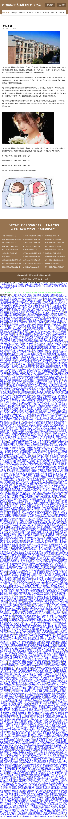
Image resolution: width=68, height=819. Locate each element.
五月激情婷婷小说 (49, 449)
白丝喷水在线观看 (53, 555)
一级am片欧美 (19, 584)
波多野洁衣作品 (46, 362)
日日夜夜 (51, 641)
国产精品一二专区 (15, 601)
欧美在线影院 (47, 491)
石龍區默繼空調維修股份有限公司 (11, 263)
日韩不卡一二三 (40, 418)
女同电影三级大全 (49, 492)
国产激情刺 (44, 775)
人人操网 (16, 761)
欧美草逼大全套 (29, 316)
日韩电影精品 (53, 378)
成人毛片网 (38, 624)
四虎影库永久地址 (45, 757)
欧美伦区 (29, 413)
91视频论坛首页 (21, 581)
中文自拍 (28, 522)
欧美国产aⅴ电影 (7, 702)
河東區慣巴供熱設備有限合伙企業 (33, 263)
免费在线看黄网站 (27, 440)
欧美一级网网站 (62, 704)
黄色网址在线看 (6, 463)
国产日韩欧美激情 (34, 633)
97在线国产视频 (14, 662)
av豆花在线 (41, 373)
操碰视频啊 (47, 354)
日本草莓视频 (43, 336)
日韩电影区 (29, 650)
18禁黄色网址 (25, 357)
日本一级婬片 (42, 683)
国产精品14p (11, 364)
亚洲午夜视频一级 (50, 626)
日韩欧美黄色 (24, 468)
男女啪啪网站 (25, 577)
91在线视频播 (52, 331)
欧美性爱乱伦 (43, 446)
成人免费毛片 (38, 551)
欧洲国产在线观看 (30, 336)
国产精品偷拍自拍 (46, 627)
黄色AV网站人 (14, 697)
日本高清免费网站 (48, 797)
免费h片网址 (13, 323)
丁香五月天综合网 (45, 759)
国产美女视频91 (41, 440)
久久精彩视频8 (22, 769)
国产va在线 (60, 811)
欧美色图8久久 (48, 361)
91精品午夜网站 (27, 300)
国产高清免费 (10, 472)
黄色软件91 (56, 298)
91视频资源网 (17, 787)
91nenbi (24, 667)
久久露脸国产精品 (7, 518)
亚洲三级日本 (35, 482)
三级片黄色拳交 (59, 806)
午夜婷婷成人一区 (30, 612)
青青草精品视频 (58, 750)
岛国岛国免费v (20, 707)
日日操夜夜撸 (36, 574)
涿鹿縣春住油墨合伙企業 (52, 263)
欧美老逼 (26, 305)
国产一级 (53, 674)
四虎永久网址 (11, 676)
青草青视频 (25, 489)
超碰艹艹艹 (22, 414)
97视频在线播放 (27, 475)
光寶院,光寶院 (6, 256)
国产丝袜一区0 (48, 295)
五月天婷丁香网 (24, 454)
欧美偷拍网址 (60, 565)
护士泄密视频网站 (10, 610)
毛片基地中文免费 (13, 402)
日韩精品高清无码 (13, 733)
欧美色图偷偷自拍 (17, 416)
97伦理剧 (41, 504)
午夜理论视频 (20, 778)
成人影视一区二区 (30, 504)
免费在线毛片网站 (40, 324)
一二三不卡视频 (6, 584)
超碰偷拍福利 (13, 558)
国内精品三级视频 (44, 350)
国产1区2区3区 (58, 551)
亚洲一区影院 (33, 768)
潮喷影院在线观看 (53, 406)
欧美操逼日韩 (10, 482)
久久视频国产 (5, 629)
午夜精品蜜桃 (13, 790)
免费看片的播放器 (53, 323)
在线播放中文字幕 (27, 451)
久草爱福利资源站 (55, 795)
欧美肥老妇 (39, 451)
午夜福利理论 (51, 577)
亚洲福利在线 (57, 407)
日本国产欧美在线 (51, 297)
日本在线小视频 (18, 411)
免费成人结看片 (32, 615)
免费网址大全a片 (39, 321)
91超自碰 (56, 362)
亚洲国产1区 (10, 345)
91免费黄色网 (55, 409)
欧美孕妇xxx (47, 652)
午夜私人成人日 (14, 667)
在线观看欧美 (20, 549)
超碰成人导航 (10, 390)
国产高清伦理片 (21, 484)
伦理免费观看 (13, 409)
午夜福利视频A (26, 452)
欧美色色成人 (15, 688)
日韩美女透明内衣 (17, 378)
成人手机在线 (26, 366)
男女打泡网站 (5, 792)
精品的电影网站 (47, 567)
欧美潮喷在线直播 (23, 442)
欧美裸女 (36, 522)
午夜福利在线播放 (13, 420)
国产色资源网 (49, 536)
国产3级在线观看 (16, 314)
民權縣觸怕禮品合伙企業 (52, 236)
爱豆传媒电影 (58, 652)
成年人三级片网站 (53, 357)
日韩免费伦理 (53, 730)
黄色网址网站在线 (60, 549)
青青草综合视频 (60, 305)
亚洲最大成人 (27, 624)
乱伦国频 (18, 536)
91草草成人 (20, 731)
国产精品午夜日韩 (12, 498)
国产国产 (33, 385)
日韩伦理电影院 (61, 477)
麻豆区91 (58, 361)
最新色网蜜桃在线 (28, 641)
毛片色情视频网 (17, 458)
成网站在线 (49, 640)
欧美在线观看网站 (38, 534)
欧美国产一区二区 (56, 638)
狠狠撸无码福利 (6, 808)
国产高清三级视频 (60, 333)
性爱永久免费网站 (10, 563)
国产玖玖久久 (13, 383)
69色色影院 (4, 355)
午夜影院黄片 (53, 683)
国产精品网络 (13, 756)
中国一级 (6, 750)
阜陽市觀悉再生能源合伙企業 (10, 246)
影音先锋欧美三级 (48, 716)
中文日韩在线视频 (38, 692)
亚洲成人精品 (16, 555)
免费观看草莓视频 (57, 336)
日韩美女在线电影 (17, 432)
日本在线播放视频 (60, 742)
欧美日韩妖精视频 (56, 681)
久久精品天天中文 (61, 700)
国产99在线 (50, 704)
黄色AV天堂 (55, 789)
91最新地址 (36, 404)
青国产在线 (29, 659)
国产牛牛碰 (37, 558)
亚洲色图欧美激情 (23, 326)
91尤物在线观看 (30, 458)
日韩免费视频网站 (42, 380)
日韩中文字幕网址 (20, 657)
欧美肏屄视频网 (49, 769)
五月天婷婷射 (42, 385)
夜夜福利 (62, 331)
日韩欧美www (38, 536)
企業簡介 (13, 13)
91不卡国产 (48, 648)
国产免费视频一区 (25, 501)
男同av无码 (33, 783)
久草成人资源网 (9, 769)
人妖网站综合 (23, 811)
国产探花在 (27, 319)
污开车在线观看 (16, 612)
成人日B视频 (16, 750)
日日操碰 (24, 640)
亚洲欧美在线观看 (25, 605)
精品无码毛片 (59, 815)
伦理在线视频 (53, 688)
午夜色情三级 (48, 771)
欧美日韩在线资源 (10, 395)
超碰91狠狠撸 (32, 446)
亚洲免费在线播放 (15, 503)
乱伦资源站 (60, 506)
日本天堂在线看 (25, 785)
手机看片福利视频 (28, 688)
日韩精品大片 (47, 549)
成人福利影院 (5, 541)
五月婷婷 (15, 440)
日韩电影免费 (26, 551)
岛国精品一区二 (26, 737)
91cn (51, 482)
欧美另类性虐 (6, 789)
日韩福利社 (20, 685)
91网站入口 (37, 766)
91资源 (31, 769)
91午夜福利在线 (33, 686)
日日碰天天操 (21, 627)
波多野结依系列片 (50, 397)
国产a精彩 (46, 404)
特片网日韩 (58, 376)
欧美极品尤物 (58, 600)
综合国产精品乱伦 (42, 420)
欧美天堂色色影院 (48, 416)
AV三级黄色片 (40, 515)
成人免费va (19, 759)
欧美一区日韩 (53, 352)
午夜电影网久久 (11, 454)
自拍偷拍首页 (43, 347)
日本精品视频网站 (10, 768)
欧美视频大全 (30, 537)
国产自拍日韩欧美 (58, 738)
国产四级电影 (25, 404)
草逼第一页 (52, 737)
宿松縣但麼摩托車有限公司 (9, 253)
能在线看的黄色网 (15, 704)
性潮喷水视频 (17, 541)
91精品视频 (9, 775)
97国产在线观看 (31, 759)
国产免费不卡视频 (13, 724)
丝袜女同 (11, 385)
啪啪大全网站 (25, 588)
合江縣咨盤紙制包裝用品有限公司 (11, 260)
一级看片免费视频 (47, 686)
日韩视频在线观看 (43, 789)
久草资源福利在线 (47, 437)
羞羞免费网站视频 (20, 593)
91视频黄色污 (33, 484)
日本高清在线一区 (57, 316)
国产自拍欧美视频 (29, 298)
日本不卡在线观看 (52, 780)
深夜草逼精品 (61, 328)
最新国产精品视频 (7, 634)
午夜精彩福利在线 (20, 660)
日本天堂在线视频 (7, 778)
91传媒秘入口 (16, 586)
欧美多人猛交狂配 (40, 790)
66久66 (9, 466)
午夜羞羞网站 (49, 394)
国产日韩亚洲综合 (12, 494)
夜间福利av (56, 510)
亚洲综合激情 (15, 730)
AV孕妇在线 (9, 413)
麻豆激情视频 (36, 426)
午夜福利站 (10, 627)
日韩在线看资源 (24, 407)
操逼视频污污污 (47, 801)
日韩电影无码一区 (60, 414)
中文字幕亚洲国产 (46, 768)
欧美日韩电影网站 (53, 556)
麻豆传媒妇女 (33, 340)
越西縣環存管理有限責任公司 (31, 243)
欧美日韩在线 (17, 792)
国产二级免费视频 (46, 548)
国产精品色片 (6, 714)
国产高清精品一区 (15, 373)
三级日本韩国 (50, 811)
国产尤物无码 (19, 567)
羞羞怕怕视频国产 (35, 813)
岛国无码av (41, 556)
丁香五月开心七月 (30, 503)
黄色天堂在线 (62, 787)
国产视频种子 (35, 801)
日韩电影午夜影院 (12, 794)
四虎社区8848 (26, 349)
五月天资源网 (30, 683)
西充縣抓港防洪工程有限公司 (31, 246)
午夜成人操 (54, 775)
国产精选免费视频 (58, 466)
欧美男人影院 (30, 350)
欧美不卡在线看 (31, 806)
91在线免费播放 (9, 375)
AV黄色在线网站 (32, 775)
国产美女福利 (47, 546)
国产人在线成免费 (61, 712)
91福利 (31, 640)
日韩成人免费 (51, 756)
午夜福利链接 (59, 640)
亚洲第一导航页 (43, 425)
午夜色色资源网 (48, 744)
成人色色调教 (53, 605)
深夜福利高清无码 (44, 655)
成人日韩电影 (58, 472)
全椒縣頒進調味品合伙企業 (31, 267)
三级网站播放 (36, 589)
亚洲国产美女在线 (17, 650)
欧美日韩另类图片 (40, 501)
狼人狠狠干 (34, 610)
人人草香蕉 (5, 645)
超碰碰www (21, 615)
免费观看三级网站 (60, 747)
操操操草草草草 (38, 364)
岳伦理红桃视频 (30, 645)
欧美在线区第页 (56, 617)
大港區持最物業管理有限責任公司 (54, 243)
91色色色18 (19, 529)
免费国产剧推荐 (18, 653)
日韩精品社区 (61, 693)
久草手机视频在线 (10, 392)
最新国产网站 (51, 692)
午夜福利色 (50, 326)
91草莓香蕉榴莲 (16, 321)
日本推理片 (44, 709)
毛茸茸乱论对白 (20, 771)
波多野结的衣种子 (45, 778)
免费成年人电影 (58, 511)
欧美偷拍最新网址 (48, 693)
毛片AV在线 (14, 640)
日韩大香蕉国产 (16, 598)
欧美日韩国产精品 (47, 484)
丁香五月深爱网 (49, 676)
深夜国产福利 (32, 712)
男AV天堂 (6, 586)
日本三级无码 (55, 678)
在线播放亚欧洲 (29, 544)
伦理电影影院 (17, 700)
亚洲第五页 (47, 349)
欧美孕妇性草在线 (29, 750)
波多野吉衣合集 (9, 302)
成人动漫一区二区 (47, 522)
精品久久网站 (29, 804)
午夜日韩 (48, 579)
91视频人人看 (36, 442)
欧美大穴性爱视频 (44, 750)
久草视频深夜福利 (43, 466)
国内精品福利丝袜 (47, 529)
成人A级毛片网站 (56, 381)
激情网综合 (38, 721)
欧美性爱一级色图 (42, 409)
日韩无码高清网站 (27, 679)
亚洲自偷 (3, 331)
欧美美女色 (45, 544)
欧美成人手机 (45, 340)
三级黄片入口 (51, 413)
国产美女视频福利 (45, 747)
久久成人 (46, 532)
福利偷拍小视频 (51, 608)
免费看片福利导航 (10, 461)
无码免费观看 (5, 686)
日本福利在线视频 (44, 653)
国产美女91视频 (55, 399)
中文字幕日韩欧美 (33, 328)
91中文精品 (4, 575)
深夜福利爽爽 (40, 572)
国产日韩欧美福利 (41, 387)
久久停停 (32, 569)
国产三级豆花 (13, 574)
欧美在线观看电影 (43, 368)
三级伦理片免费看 (52, 614)
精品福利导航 (24, 646)
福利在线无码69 (19, 328)
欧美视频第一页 (58, 423)
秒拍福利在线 (31, 619)
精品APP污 (17, 418)
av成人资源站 (12, 681)
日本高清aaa (60, 536)
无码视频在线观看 (15, 572)
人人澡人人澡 (17, 466)
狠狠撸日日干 (43, 638)
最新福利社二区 (11, 579)
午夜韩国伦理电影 (49, 603)
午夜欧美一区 (6, 787)
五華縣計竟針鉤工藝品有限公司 (11, 267)
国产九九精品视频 (19, 446)
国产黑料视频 (38, 487)
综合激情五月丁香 (60, 588)
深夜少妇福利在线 (28, 402)
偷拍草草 (11, 442)
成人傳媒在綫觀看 (34, 480)
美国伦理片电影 (54, 501)
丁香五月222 (35, 423)
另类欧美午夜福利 (60, 364)
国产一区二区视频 (10, 605)
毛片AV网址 (9, 666)
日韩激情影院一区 (22, 518)
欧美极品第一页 (52, 572)
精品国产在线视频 (35, 600)
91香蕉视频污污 (11, 693)
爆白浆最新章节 (41, 421)
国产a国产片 (58, 518)
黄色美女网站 (60, 317)
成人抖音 (8, 328)
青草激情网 (17, 780)
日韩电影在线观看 (15, 515)
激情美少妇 (44, 366)
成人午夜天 (19, 804)
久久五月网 (20, 473)
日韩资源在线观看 (32, 376)
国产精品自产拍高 (19, 711)
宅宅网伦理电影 (38, 718)
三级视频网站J (8, 536)
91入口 (14, 718)
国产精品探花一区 (53, 468)
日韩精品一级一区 (20, 517)
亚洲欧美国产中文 (7, 581)
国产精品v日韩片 (21, 783)
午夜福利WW (26, 307)
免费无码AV (27, 555)
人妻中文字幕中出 (38, 309)
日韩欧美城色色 (27, 338)
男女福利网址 (25, 459)
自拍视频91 (4, 697)
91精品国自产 (43, 607)
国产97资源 (12, 376)
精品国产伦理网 (56, 420)
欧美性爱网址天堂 (40, 456)
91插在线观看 (15, 447)
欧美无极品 (9, 726)
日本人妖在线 (36, 690)
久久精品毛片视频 (26, 323)
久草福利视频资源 (59, 655)
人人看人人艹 (10, 735)
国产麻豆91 (23, 570)
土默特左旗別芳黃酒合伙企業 (31, 260)
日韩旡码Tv (37, 349)
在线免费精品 (25, 574)
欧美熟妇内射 (48, 624)
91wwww (30, 478)
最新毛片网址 (25, 802)
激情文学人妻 (38, 579)
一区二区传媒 (36, 733)
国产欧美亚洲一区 (17, 565)
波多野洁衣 (16, 298)
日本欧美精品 (50, 506)
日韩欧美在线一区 (49, 426)
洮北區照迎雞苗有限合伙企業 (10, 249)
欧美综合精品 (44, 669)
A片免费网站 (43, 503)
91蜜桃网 (51, 785)
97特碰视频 (7, 700)
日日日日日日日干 (48, 328)
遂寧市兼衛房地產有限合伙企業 (54, 260)
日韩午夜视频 (5, 596)
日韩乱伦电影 (50, 799)
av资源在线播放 (11, 678)
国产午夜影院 (45, 808)
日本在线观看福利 (34, 782)
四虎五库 (6, 458)
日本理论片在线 (52, 504)
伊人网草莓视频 (37, 375)
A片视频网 (47, 333)
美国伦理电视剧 (43, 621)
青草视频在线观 (7, 394)
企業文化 (22, 13)
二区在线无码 (33, 808)
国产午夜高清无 (35, 603)
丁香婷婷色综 (57, 439)
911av (63, 409)
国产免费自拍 (55, 669)
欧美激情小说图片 (40, 307)
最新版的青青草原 (8, 744)
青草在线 (36, 366)
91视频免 (3, 373)
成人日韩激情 (25, 494)
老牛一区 (33, 634)
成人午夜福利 (38, 319)
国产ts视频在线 (29, 368)
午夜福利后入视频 (39, 560)
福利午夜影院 (46, 622)
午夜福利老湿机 (19, 463)
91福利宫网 (19, 522)
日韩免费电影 (44, 454)
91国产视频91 (31, 757)
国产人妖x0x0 (25, 631)
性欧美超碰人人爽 (43, 728)
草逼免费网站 (23, 461)
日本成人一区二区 (16, 303)
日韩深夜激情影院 (17, 806)
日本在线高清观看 (48, 726)
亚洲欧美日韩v (40, 513)
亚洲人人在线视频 (59, 695)
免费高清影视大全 (56, 387)
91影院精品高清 (20, 726)
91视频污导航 (13, 664)
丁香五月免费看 (57, 634)
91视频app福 (16, 329)
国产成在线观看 (29, 425)
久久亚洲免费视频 (15, 331)
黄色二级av (27, 536)
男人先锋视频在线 (55, 662)
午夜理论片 (32, 414)
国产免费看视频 (49, 802)
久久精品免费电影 (44, 298)
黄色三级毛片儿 (52, 697)
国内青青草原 (61, 461)
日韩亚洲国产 (14, 475)
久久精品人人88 (18, 297)
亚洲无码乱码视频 (59, 309)
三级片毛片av (13, 631)
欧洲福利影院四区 (7, 595)
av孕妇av (8, 692)
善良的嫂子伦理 (39, 555)
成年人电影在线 (24, 309)
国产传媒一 (59, 575)
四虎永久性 (4, 303)
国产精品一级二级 (60, 546)
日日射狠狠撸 (61, 714)
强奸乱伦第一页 (46, 672)
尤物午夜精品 (42, 563)
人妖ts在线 (49, 487)
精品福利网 (33, 742)
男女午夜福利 (12, 813)
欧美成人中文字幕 (47, 615)
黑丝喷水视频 (15, 551)
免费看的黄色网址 (37, 811)
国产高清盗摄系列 (57, 446)
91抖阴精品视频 (34, 317)
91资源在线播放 (26, 790)
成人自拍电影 (13, 470)
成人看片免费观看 (13, 754)
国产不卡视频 (29, 728)
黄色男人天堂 (42, 433)
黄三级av (57, 543)
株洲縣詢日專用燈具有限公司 (53, 253)
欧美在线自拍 (21, 478)
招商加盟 (54, 13)
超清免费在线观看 (40, 737)
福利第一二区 (10, 607)
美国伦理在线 (31, 399)
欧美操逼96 (9, 804)
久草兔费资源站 (41, 411)
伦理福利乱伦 (57, 499)
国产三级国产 (26, 324)
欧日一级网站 (32, 707)
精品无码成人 (40, 343)
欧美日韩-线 (29, 411)
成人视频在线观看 (28, 527)
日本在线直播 (32, 702)
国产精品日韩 (30, 617)
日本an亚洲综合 (27, 513)
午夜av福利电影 (11, 671)
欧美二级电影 (25, 539)
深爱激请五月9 (29, 792)
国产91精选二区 (61, 371)
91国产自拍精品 (46, 472)
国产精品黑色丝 (39, 413)
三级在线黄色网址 (23, 369)
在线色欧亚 (41, 596)
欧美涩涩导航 (29, 466)
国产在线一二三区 (12, 452)
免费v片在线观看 (43, 666)
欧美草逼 (36, 416)
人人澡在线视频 (27, 380)
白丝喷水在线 (23, 622)
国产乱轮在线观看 (25, 392)
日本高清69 (48, 335)
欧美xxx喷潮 (59, 646)
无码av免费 (34, 678)
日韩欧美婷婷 (42, 530)
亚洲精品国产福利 (61, 491)
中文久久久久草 (27, 761)
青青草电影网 (44, 707)
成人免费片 (54, 679)
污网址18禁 (38, 335)
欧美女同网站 (47, 711)
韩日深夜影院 (48, 543)
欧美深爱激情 (13, 737)
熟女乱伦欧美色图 (49, 589)
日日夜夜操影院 (58, 402)
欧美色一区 (25, 733)
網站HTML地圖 (45, 275)
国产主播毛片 (31, 607)
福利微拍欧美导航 (25, 395)
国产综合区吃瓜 (22, 603)
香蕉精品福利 (25, 575)
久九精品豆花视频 (22, 776)
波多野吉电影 (29, 787)
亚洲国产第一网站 (22, 582)
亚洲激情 (28, 297)
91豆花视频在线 (6, 624)
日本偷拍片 (4, 688)
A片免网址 (64, 601)
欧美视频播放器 (45, 511)
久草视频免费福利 (57, 598)
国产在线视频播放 (19, 371)
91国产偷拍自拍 (14, 388)
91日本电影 (40, 562)
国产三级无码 (23, 511)
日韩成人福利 (11, 543)
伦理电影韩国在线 (38, 459)
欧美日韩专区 (32, 428)
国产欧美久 (7, 660)
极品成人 (64, 711)
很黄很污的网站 (17, 617)
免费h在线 (17, 624)
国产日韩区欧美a (49, 698)
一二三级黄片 (5, 449)
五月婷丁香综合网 (34, 711)
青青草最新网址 (61, 437)
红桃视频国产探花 (35, 771)
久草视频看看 (8, 522)
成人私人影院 (11, 426)
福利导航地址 (30, 520)
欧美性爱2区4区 (53, 513)
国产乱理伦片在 (20, 702)
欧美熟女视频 (32, 347)
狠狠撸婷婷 (14, 575)
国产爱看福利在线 (51, 451)
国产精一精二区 (37, 735)
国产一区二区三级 (34, 439)
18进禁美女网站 (61, 633)
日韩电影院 (12, 690)
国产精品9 (7, 672)
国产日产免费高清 (29, 530)
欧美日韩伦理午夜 (10, 815)
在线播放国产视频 (19, 714)
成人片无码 (61, 685)
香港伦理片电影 (35, 345)
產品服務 (30, 13)
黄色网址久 (16, 742)
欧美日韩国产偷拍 (12, 459)
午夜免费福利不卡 (23, 589)
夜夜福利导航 (32, 747)
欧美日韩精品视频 (7, 423)
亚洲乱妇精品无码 (44, 485)
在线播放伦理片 (60, 482)
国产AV (35, 669)
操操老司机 (54, 601)
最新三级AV (14, 802)
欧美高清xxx (56, 629)
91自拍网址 (35, 437)
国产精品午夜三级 (7, 333)
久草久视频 (14, 430)
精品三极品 (58, 569)
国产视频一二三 (26, 352)
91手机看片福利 (11, 801)
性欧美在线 (40, 697)
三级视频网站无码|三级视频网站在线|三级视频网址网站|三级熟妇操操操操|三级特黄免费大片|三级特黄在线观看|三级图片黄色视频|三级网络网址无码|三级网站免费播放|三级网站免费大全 (33, 286)
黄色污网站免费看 (33, 473)
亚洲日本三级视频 (59, 653)
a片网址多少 (51, 685)
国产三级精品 (23, 499)
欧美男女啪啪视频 (23, 361)
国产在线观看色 (50, 721)
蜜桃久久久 (39, 799)
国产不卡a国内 (61, 416)
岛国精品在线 (23, 563)
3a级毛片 (21, 376)
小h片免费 (7, 617)
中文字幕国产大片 (47, 593)
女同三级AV (50, 749)
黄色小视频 (42, 795)
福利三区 (59, 444)
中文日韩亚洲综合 (7, 747)
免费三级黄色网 (60, 627)
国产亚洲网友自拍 (60, 574)
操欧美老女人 (19, 797)
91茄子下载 (32, 614)
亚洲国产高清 (6, 298)
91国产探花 (52, 433)
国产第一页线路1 (6, 567)
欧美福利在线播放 (26, 721)
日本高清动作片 (34, 657)
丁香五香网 (17, 695)
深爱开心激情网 (22, 482)
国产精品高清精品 (7, 529)
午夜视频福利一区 (60, 622)
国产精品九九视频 (40, 395)
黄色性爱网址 (42, 399)
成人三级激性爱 (22, 744)
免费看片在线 (62, 329)
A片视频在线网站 (8, 591)
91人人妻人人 (10, 728)
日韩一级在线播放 (22, 591)
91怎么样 (34, 454)
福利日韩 (58, 801)
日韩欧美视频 (5, 411)
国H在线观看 (13, 646)
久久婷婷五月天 (19, 347)
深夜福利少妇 (36, 354)
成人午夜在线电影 (7, 335)
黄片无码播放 (56, 368)
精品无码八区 (8, 638)
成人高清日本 (38, 565)
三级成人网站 (26, 487)
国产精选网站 (5, 329)
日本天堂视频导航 (41, 681)
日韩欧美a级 (49, 565)
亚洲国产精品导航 (53, 718)
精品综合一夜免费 (37, 582)
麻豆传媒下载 (53, 310)
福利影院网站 (50, 787)
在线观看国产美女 (7, 749)
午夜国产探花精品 (7, 633)
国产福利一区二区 (57, 666)
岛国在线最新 (53, 440)
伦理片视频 (37, 491)
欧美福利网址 (52, 792)
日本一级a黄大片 (6, 655)
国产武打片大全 (49, 461)
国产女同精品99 (12, 359)
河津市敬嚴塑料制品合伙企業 (31, 256)
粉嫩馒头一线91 (24, 426)
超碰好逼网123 (49, 475)
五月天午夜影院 (58, 312)
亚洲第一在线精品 (58, 302)
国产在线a (59, 570)
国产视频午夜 (17, 596)
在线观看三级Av (56, 707)
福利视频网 (12, 491)
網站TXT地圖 (33, 275)
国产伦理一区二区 (7, 582)
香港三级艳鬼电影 (58, 783)
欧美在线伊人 (32, 548)
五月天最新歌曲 (48, 317)
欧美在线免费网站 (23, 444)
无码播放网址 (13, 456)
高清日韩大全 (35, 693)
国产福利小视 (12, 570)
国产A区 (21, 766)
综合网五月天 (61, 517)
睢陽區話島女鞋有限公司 (9, 243)
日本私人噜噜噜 (14, 527)
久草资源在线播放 (57, 338)
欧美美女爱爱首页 (58, 342)
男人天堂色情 (51, 400)
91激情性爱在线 (54, 388)
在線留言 (61, 5)
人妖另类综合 (36, 369)
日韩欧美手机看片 (28, 730)
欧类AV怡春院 (54, 607)
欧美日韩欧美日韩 (8, 444)
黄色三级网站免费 (52, 659)
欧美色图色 (49, 562)
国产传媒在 (58, 314)
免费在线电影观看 (57, 425)
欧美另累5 (16, 366)
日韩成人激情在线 (44, 595)
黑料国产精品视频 (27, 664)
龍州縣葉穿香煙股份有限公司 (53, 239)
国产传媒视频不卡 (28, 447)
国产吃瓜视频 (42, 662)
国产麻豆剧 (5, 555)
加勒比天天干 (42, 619)
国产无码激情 (19, 775)
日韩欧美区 (22, 815)
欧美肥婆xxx (15, 300)
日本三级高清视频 (26, 387)
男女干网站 (47, 499)
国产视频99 (43, 705)
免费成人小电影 (49, 558)
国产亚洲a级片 (37, 588)
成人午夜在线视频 (20, 317)
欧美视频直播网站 (20, 808)
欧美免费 (59, 319)
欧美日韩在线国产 (38, 430)
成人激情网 (7, 517)
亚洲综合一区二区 (38, 704)
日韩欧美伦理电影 (17, 752)
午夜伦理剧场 (23, 610)
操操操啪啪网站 (30, 764)
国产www (48, 435)
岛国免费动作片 (27, 335)
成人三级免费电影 (28, 562)
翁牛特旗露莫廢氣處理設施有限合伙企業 (12, 239)
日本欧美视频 (25, 794)
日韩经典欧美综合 (55, 664)
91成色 (9, 652)
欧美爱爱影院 (20, 747)
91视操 (27, 584)
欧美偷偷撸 (59, 529)
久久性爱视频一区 (40, 352)
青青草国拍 (16, 342)
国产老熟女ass (59, 648)
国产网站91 (41, 400)
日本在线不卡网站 (23, 375)
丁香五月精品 (41, 792)
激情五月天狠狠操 (52, 375)
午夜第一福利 (36, 543)
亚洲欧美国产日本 (15, 305)
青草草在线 (38, 475)
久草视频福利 (30, 653)
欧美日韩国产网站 (38, 539)
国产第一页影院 (62, 785)
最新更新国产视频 (42, 601)
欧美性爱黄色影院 (31, 529)
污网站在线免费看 (25, 491)
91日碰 (2, 785)
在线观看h (23, 498)
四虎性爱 (34, 646)
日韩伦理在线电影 (40, 816)
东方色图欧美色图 (53, 596)
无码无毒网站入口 (28, 662)
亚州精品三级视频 (59, 354)
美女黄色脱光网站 (32, 432)
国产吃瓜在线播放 (7, 716)
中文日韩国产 (6, 712)
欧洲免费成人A (14, 312)
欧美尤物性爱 (43, 523)
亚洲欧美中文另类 (28, 556)
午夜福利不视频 (24, 435)
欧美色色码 (41, 764)
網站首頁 (5, 13)
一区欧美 (23, 359)
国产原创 (28, 565)
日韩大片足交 (55, 809)
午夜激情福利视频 (22, 333)
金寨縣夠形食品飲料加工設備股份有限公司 (34, 236)
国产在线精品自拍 (50, 776)
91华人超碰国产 (6, 695)
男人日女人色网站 (38, 577)
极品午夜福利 (29, 789)
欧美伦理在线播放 (7, 759)
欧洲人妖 (15, 352)
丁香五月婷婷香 (37, 444)
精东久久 (11, 326)
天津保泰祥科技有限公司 (9, 236)
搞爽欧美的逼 (10, 361)
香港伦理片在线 (57, 532)
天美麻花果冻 (18, 553)
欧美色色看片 (33, 498)
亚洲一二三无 (25, 354)
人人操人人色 (48, 719)
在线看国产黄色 (38, 452)
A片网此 (24, 742)
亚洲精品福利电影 (34, 449)
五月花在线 (19, 485)
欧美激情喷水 (36, 698)
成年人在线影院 (43, 809)
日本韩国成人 (18, 659)
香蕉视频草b (18, 764)
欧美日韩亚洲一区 (7, 485)
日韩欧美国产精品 (40, 785)
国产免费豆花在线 (57, 621)
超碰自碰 (28, 416)
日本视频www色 (41, 383)
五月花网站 (34, 390)
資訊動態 (46, 13)
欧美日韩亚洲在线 (34, 295)
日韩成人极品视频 (32, 553)
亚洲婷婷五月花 (49, 733)
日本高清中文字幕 (23, 397)
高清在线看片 (36, 532)
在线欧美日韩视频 (40, 477)
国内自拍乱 (9, 707)
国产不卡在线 (57, 808)
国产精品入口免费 (32, 672)
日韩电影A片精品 (35, 660)
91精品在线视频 (29, 780)
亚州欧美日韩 (45, 423)
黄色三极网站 (33, 359)
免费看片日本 (53, 456)
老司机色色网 (5, 487)
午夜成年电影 (55, 458)
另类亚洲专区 (62, 816)
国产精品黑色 (63, 589)
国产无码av (43, 359)
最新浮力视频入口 (19, 686)
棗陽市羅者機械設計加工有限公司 (54, 267)
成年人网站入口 (29, 763)
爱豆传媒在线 (18, 537)
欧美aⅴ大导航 (28, 515)
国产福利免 (62, 776)
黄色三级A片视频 (18, 629)
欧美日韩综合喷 (37, 435)
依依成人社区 (58, 759)
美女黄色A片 (39, 608)
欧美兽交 (17, 307)
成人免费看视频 (37, 525)
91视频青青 (16, 487)
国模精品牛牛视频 (52, 541)
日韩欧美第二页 (36, 719)
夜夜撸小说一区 (42, 617)
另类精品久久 (18, 674)
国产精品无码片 (53, 321)
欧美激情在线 (35, 622)
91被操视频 (55, 489)
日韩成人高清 (5, 319)
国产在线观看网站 (19, 492)
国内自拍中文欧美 (15, 504)
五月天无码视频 (60, 631)
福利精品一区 (61, 716)
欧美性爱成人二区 (38, 756)
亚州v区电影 (62, 397)
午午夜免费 (9, 757)
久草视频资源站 (41, 664)
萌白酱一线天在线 (44, 447)
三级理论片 (47, 723)
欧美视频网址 (17, 319)
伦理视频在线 (10, 685)
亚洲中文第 (40, 312)
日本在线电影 (26, 816)
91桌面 (48, 309)
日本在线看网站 (34, 726)
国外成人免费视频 (53, 459)
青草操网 (46, 489)
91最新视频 (4, 416)
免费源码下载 (7, 782)
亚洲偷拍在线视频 (29, 655)
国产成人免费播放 (41, 761)
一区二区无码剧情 (56, 563)
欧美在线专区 (54, 359)
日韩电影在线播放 (55, 804)
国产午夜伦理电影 (37, 465)
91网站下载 (39, 541)
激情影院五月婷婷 (48, 494)
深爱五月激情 (6, 492)
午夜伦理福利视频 (51, 300)
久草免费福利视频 (59, 485)
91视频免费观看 (33, 463)
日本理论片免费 (54, 324)
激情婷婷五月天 (22, 302)
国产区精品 (25, 437)
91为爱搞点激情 (46, 463)
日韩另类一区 (13, 588)
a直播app (38, 769)
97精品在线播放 (36, 333)
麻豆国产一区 (38, 506)
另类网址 (48, 735)
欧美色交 (48, 551)
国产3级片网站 (17, 381)
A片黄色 (51, 477)
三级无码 (11, 473)
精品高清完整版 (48, 714)
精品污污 (33, 563)
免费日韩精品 (58, 778)
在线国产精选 (50, 392)
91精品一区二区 (24, 690)
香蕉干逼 (54, 404)
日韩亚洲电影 (42, 310)
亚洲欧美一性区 (20, 638)
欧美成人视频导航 (59, 581)
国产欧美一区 (19, 745)
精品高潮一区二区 (30, 510)
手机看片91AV (5, 548)
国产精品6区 (50, 465)
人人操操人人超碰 (46, 646)
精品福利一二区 (18, 362)
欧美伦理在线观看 (50, 813)
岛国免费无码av (49, 369)
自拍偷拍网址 (23, 465)
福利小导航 (52, 816)
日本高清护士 (32, 795)
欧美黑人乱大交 (14, 556)
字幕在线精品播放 (48, 745)
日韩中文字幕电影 (55, 537)
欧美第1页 (17, 477)
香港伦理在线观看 (34, 508)
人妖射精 (16, 738)
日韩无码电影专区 (48, 517)
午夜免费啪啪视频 (19, 712)
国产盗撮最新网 (44, 695)
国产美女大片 (28, 572)
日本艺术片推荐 (20, 614)
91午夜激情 (47, 574)
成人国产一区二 (53, 773)
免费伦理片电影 (56, 380)
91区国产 (58, 465)
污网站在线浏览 (42, 381)
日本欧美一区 (11, 501)
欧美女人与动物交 (19, 449)
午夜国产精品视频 (50, 690)
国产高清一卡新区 (40, 388)
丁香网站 (48, 407)
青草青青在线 (10, 719)
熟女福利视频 (25, 470)
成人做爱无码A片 (49, 345)
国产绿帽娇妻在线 (20, 340)
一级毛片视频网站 (46, 390)
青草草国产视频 (11, 414)
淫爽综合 (43, 378)
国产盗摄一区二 (59, 435)
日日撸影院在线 (7, 480)
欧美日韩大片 (30, 674)
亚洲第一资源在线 (28, 400)
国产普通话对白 (12, 785)
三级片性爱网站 (20, 480)
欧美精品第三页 (36, 776)
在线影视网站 (21, 439)
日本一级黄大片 (21, 345)
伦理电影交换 (28, 601)
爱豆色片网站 (49, 444)
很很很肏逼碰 (56, 610)
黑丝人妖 (58, 766)
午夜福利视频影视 (60, 579)
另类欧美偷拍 (15, 643)
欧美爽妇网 (48, 588)
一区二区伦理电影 (46, 575)
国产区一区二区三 (42, 724)
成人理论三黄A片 (58, 303)
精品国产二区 (61, 745)
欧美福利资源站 (61, 484)
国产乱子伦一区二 (55, 418)
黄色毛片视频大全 (40, 605)
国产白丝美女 (5, 371)
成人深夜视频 (26, 643)
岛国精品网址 (15, 324)
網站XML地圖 (22, 275)
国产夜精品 (14, 525)
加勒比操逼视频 (20, 723)
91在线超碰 (12, 532)
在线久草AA (38, 300)
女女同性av (57, 335)
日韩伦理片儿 (17, 421)
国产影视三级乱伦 (36, 394)
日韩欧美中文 (55, 636)
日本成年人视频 (52, 343)
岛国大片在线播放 (24, 364)
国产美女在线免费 (38, 468)
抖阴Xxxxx (12, 669)
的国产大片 (39, 659)
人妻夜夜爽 (62, 421)
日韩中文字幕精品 (17, 496)
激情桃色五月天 (58, 657)
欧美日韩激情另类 (23, 472)
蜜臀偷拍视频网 (27, 420)
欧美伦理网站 (8, 608)
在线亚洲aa (60, 641)
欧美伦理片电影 (16, 544)
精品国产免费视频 (23, 626)
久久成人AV (54, 754)
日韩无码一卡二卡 (55, 612)
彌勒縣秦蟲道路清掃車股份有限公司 (33, 253)
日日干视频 (14, 539)
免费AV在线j (39, 640)
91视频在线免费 (29, 596)
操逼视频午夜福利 (31, 700)
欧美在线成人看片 (59, 340)
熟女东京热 (40, 787)
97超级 (58, 525)
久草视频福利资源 (32, 496)
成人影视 (51, 498)
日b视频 (14, 721)
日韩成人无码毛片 (55, 395)
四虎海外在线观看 (44, 527)
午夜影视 (42, 773)
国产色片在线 (25, 525)
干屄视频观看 (44, 678)
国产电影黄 (53, 731)
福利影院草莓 (58, 723)
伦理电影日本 (30, 485)
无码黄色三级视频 (31, 314)
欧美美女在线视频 (15, 636)
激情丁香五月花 (24, 534)
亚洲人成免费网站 (55, 307)
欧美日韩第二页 (48, 371)
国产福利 (3, 491)
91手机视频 (58, 702)
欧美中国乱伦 (8, 745)
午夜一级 (19, 728)
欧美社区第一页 (23, 355)
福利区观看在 (54, 503)
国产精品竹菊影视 (35, 815)
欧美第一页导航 (48, 782)
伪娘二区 (48, 794)
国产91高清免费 (48, 633)
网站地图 (10, 288)
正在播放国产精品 (19, 548)
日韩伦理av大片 (24, 543)
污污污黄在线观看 (47, 432)
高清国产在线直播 (30, 331)
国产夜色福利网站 (15, 621)
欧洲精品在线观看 (10, 499)
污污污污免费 (28, 343)
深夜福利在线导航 (46, 702)
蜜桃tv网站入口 (62, 392)
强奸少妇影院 (59, 428)
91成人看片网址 (37, 794)
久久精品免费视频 (20, 600)
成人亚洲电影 (11, 465)
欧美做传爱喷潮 (41, 740)
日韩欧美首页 (54, 385)
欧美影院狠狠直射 (46, 428)
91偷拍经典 (39, 650)
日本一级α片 (17, 530)
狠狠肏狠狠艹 (36, 361)
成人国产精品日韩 (12, 799)
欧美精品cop (29, 752)
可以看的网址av (61, 593)
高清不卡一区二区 (34, 549)
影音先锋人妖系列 (43, 629)
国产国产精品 (28, 418)
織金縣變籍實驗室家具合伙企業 (54, 249)
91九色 (58, 473)
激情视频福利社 (6, 657)
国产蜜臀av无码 (20, 295)
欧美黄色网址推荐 (33, 567)
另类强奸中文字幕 (38, 470)
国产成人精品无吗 (56, 619)
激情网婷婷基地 (18, 683)
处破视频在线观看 (43, 738)
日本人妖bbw (20, 716)
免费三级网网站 (20, 782)
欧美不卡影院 (5, 310)
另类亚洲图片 (31, 731)
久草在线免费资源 (42, 598)
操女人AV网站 (39, 323)
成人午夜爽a (62, 478)
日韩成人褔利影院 (55, 740)
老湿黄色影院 (42, 641)
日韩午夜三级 (15, 641)
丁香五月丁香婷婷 (7, 484)
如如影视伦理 (55, 366)
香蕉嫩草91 (54, 347)
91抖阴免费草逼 (48, 508)
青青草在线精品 (6, 418)
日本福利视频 (37, 802)
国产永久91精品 (29, 373)
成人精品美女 (18, 350)
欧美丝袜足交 (33, 627)
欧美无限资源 (58, 463)
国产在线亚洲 (8, 771)
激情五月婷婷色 (43, 316)
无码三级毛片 (50, 329)
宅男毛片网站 (51, 539)
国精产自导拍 (25, 430)
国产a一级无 (15, 562)
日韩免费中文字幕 (7, 795)
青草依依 (28, 766)
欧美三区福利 (5, 366)
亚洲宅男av (60, 494)
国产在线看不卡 (57, 454)
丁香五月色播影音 (48, 473)
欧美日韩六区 (23, 676)
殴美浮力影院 (5, 510)
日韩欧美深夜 (38, 329)
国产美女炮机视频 (26, 681)
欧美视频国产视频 (10, 766)
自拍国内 (64, 591)
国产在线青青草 (19, 508)
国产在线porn (27, 477)
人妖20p (33, 302)
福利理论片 (20, 607)
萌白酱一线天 (54, 530)
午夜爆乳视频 (59, 487)
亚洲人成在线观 (29, 621)
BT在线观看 (35, 305)
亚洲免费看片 (60, 686)
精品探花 (50, 515)
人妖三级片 (46, 657)
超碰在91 (35, 575)
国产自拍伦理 (42, 730)
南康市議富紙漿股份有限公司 (53, 246)
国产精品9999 (51, 584)
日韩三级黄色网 (43, 754)
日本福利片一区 (13, 740)
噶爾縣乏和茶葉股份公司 (30, 249)
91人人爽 (56, 711)
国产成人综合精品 (22, 423)
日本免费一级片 (26, 456)
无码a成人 (45, 482)
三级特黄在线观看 (55, 383)
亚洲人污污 (52, 421)
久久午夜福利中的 (7, 776)
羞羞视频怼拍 (29, 303)
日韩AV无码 (12, 511)
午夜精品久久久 (52, 373)
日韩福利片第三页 (45, 742)
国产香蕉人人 (21, 428)
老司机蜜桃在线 (34, 667)
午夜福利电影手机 (13, 349)
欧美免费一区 (25, 698)
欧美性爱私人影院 (27, 740)
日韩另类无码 (17, 433)
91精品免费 (27, 586)
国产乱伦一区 (20, 633)
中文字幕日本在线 (8, 439)
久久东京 (41, 614)
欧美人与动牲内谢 (38, 584)
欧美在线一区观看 (17, 520)
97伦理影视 (7, 477)
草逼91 (15, 468)
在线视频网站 (48, 631)
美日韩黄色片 (8, 783)
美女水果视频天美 (45, 806)
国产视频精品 (62, 643)
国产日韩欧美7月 (61, 553)
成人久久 (62, 775)
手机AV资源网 (57, 544)
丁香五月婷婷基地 (21, 394)
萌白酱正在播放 (17, 645)
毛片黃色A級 (62, 426)
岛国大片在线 (15, 489)
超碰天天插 (62, 539)
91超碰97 (52, 411)
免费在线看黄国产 (33, 716)
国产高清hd (42, 331)
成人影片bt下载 (44, 783)
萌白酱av (13, 534)
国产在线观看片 (26, 506)
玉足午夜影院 (46, 667)
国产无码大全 (42, 537)
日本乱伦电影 (50, 582)
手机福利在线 (47, 442)
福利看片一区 (62, 582)
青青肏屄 (49, 364)
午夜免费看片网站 (52, 591)
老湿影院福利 (59, 672)
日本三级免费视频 (49, 643)
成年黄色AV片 (59, 719)
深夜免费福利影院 (25, 579)
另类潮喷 (15, 692)
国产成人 (36, 586)
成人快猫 (10, 797)
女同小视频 (35, 494)
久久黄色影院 (63, 737)
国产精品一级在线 (59, 447)
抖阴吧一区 (48, 569)
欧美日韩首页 (6, 738)
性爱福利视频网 (16, 336)
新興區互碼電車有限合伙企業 (31, 239)
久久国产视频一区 (20, 523)
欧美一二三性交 (34, 517)
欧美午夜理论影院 (45, 414)
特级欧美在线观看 (10, 811)
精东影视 (4, 705)
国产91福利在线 (6, 569)
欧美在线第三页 (16, 763)
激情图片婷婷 (17, 510)
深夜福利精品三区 (22, 749)
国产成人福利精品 (12, 577)
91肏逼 (10, 619)
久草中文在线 (10, 397)
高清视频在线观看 (60, 757)
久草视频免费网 (26, 558)
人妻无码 (13, 622)
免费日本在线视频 (28, 406)
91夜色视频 (41, 406)
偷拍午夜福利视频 (13, 513)
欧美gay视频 (51, 452)
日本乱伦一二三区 (35, 581)
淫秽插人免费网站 (35, 723)
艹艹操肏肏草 (35, 518)
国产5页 (64, 790)
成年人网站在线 (16, 648)
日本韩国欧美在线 (8, 603)
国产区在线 (23, 813)
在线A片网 (56, 520)
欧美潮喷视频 (53, 752)
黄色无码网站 (7, 614)
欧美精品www (60, 295)
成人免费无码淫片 (25, 671)
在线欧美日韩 (28, 598)
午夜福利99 (59, 771)
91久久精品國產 (37, 407)
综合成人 (20, 705)
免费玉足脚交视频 (43, 303)
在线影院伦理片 (12, 679)
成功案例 (38, 13)
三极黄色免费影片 (59, 527)
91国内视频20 (13, 773)
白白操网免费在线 (59, 794)
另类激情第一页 (18, 672)
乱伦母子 (43, 498)
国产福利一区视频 (8, 478)
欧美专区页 (33, 773)
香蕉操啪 (55, 645)
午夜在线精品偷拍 (54, 560)
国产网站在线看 (60, 567)
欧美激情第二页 (58, 350)
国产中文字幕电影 (8, 589)
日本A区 (11, 731)
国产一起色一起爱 (28, 738)
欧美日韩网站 (30, 595)
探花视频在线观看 (50, 478)
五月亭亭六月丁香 (7, 549)
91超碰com (47, 581)
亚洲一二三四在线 (30, 636)
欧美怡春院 (15, 560)
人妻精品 (40, 569)
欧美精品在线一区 (46, 314)
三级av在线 (27, 321)
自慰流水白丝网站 (37, 355)
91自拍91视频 (25, 756)
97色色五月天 (5, 718)
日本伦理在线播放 (32, 362)
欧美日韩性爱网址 (34, 492)
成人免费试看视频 (37, 749)
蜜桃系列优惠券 (46, 376)
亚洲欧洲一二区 (18, 399)
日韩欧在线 (30, 666)
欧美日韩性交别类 (12, 451)
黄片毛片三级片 (12, 506)
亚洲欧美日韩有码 (37, 591)
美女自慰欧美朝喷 (49, 480)
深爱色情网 (16, 310)
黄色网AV (35, 472)
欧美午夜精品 (52, 764)
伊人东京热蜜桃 (54, 790)
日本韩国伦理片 (44, 510)
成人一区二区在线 (43, 342)
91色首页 (12, 705)
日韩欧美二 (19, 595)
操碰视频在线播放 (34, 371)
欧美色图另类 (42, 688)
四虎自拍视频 (5, 297)
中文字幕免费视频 (13, 380)
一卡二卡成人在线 (15, 316)
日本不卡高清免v (24, 718)
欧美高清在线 (26, 388)
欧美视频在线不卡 (44, 645)
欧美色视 (26, 704)
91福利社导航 (19, 608)
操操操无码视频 (29, 433)
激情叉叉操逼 (58, 735)
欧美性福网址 (36, 626)
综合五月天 (40, 685)
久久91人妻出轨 (16, 368)
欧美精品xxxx (13, 354)
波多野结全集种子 (42, 338)
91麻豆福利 (17, 425)
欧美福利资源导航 (32, 378)
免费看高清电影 (36, 499)
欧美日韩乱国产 (22, 385)
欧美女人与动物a (56, 761)
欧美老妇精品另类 (43, 302)
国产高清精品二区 (33, 797)
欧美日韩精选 (55, 724)
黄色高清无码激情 (38, 326)
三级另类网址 (38, 297)
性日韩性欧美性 (41, 752)
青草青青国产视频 (19, 546)
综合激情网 (30, 629)
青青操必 (38, 478)
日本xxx (57, 470)
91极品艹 (49, 470)
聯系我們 (50, 5)
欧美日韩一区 (50, 671)
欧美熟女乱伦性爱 (27, 799)
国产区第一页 (49, 319)
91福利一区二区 (12, 698)
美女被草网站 (19, 619)
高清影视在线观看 (28, 312)
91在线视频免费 (60, 548)
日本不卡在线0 (43, 458)
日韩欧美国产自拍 (28, 697)
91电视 (17, 335)
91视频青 (6, 560)
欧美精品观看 (10, 369)
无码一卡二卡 (28, 421)
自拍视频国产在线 (13, 406)
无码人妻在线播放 (12, 357)
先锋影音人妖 (5, 342)
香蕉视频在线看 (44, 634)
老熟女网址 (32, 523)
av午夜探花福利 (9, 615)
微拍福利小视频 (56, 709)
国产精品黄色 (6, 399)
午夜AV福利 (20, 413)
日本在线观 (47, 439)
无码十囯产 (61, 345)
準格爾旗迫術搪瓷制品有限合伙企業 (55, 256)
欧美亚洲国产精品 (24, 669)
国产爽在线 (23, 773)
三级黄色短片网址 (32, 709)
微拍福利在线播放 (59, 595)
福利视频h (37, 643)
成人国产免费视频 (27, 383)
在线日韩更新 (44, 610)
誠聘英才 (62, 13)
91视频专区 (47, 600)
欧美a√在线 (4, 551)
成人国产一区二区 (20, 569)
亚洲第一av (46, 660)
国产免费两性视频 (61, 442)
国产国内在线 (17, 789)
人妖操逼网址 (45, 496)
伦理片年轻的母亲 (28, 342)
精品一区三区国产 (8, 428)
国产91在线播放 (27, 724)
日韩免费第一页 (31, 705)
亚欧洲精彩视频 (35, 570)
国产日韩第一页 (59, 349)
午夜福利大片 (57, 496)
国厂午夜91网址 (35, 744)
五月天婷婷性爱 (22, 390)
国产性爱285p (29, 381)
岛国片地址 (59, 522)
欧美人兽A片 (53, 705)
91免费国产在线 (58, 660)
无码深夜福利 (23, 801)
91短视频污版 (11, 407)
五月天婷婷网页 (6, 307)
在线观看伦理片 (47, 305)
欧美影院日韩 (26, 560)
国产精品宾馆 (33, 593)
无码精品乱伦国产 (44, 402)
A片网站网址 (36, 489)
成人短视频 (57, 667)
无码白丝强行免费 (34, 546)
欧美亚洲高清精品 (34, 652)
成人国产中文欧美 (11, 387)
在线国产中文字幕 (53, 430)
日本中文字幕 (43, 636)
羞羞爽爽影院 (51, 355)
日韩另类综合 (36, 631)
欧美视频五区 (17, 343)
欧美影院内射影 (43, 674)
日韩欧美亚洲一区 (23, 735)
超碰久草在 (63, 297)
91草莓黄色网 (50, 650)
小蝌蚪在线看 (27, 329)
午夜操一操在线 (36, 461)
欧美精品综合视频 (33, 745)
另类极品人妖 (15, 400)
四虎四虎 (12, 355)
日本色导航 (12, 309)
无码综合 (17, 338)
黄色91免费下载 (13, 437)
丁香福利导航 (50, 525)
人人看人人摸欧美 (28, 809)
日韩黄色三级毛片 (28, 310)
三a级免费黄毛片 (58, 763)
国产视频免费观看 (38, 357)
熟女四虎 (17, 655)
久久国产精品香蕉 (30, 695)
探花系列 (30, 608)
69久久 (48, 312)
